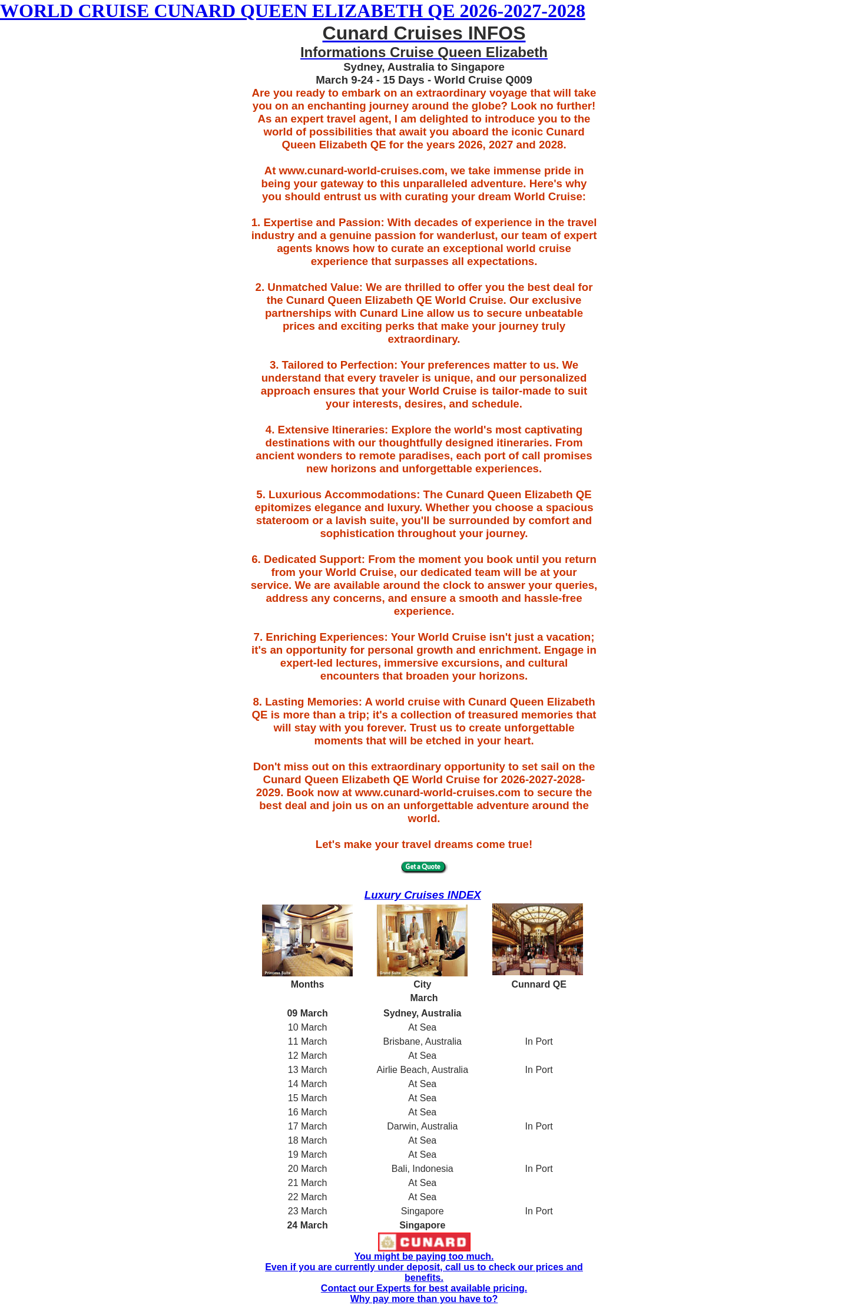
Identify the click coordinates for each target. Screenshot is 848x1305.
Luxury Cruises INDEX (423, 895)
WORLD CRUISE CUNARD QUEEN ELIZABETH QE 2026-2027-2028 (292, 10)
